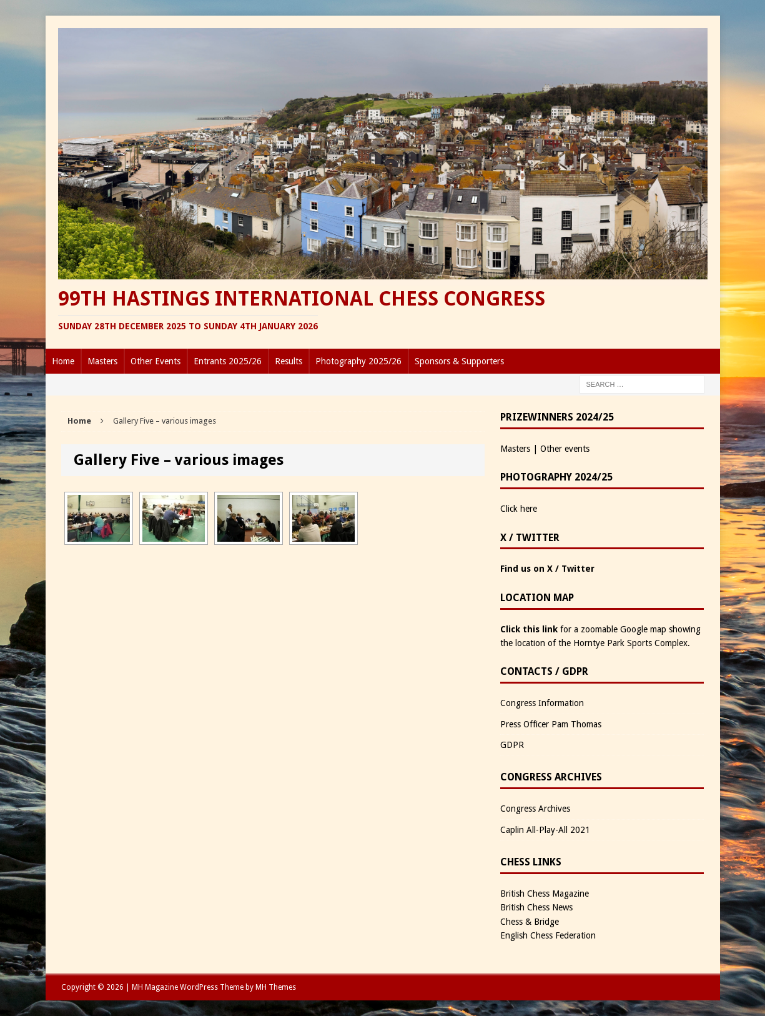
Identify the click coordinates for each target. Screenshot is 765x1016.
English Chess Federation (548, 935)
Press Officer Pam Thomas (550, 724)
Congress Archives (535, 809)
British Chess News (536, 907)
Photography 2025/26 (358, 361)
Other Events (155, 361)
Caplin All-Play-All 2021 (545, 830)
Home (63, 361)
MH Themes (275, 987)
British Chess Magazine (544, 894)
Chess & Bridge (529, 922)
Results (288, 361)
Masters (102, 361)
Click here (518, 509)
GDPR (512, 745)
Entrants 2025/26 (228, 361)
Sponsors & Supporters (459, 361)
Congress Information (542, 703)
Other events (565, 449)
